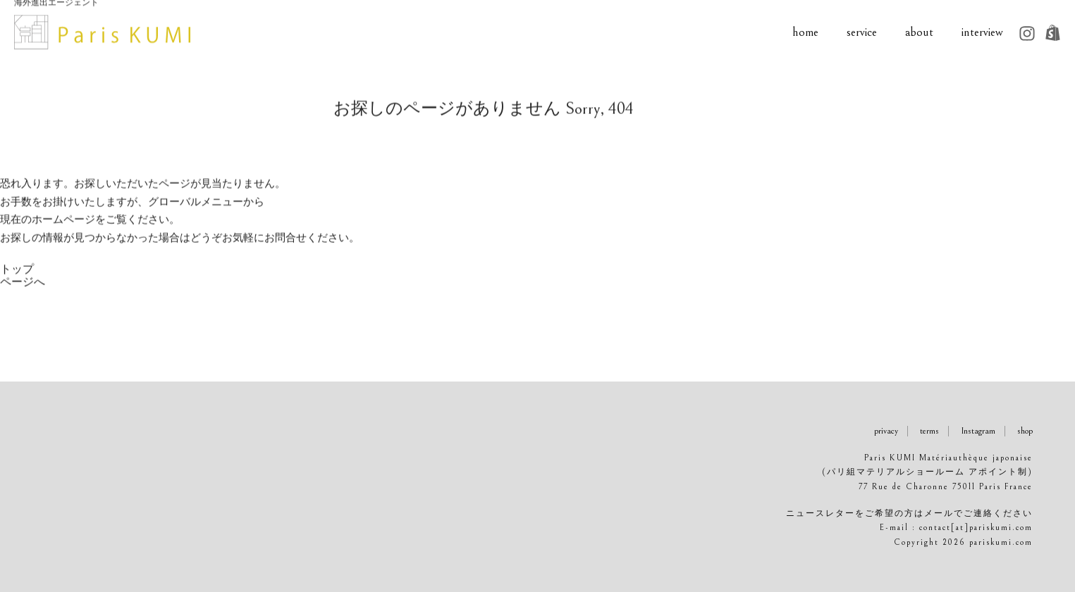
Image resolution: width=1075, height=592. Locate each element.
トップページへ (22, 283)
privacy (886, 431)
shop (1025, 431)
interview (998, 32)
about (935, 32)
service (878, 32)
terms (929, 431)
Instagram (978, 431)
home (822, 32)
